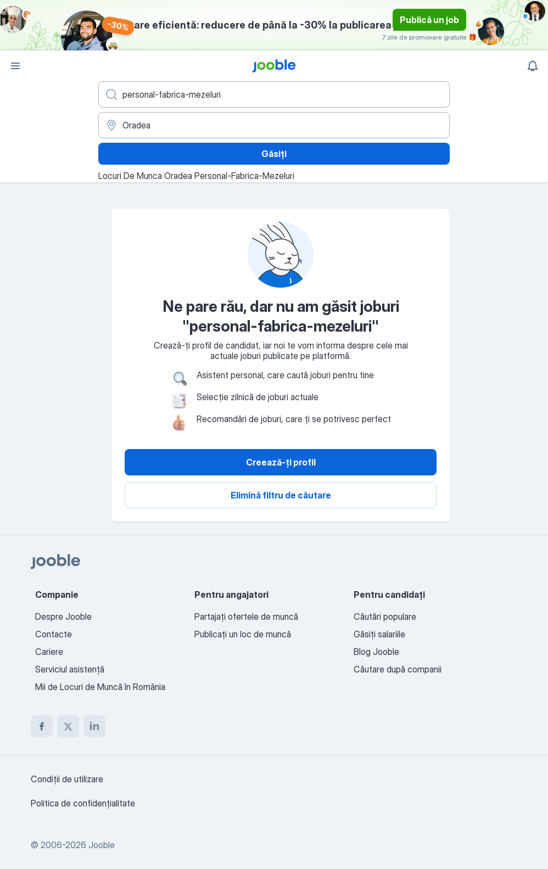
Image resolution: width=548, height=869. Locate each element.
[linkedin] (94, 726)
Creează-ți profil (281, 462)
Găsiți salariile (379, 634)
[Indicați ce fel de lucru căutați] (274, 94)
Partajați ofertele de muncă (246, 616)
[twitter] (68, 726)
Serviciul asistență (69, 669)
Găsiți (274, 153)
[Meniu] (15, 66)
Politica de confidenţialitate (83, 803)
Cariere (49, 651)
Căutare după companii (397, 669)
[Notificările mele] (532, 66)
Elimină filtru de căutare (281, 495)
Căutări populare (385, 616)
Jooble (101, 844)
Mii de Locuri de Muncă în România (100, 686)
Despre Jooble (63, 616)
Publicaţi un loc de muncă (242, 634)
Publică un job (429, 19)
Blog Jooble (376, 651)
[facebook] (42, 726)
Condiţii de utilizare (67, 778)
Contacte (53, 634)
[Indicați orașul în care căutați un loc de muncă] (274, 125)
